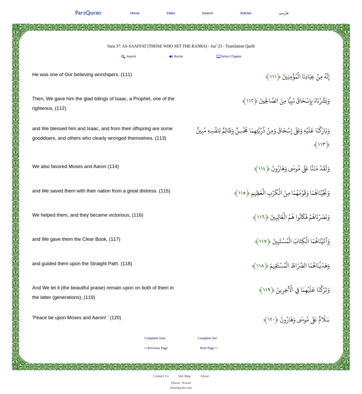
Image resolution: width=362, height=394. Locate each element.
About (204, 376)
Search (207, 13)
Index (171, 13)
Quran (175, 383)
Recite (175, 56)
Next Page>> (209, 348)
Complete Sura (155, 338)
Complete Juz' (207, 338)
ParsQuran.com (181, 388)
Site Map (184, 376)
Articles (245, 13)
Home (135, 13)
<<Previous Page (155, 348)
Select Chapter (228, 56)
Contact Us (161, 376)
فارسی (283, 13)
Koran (186, 383)
